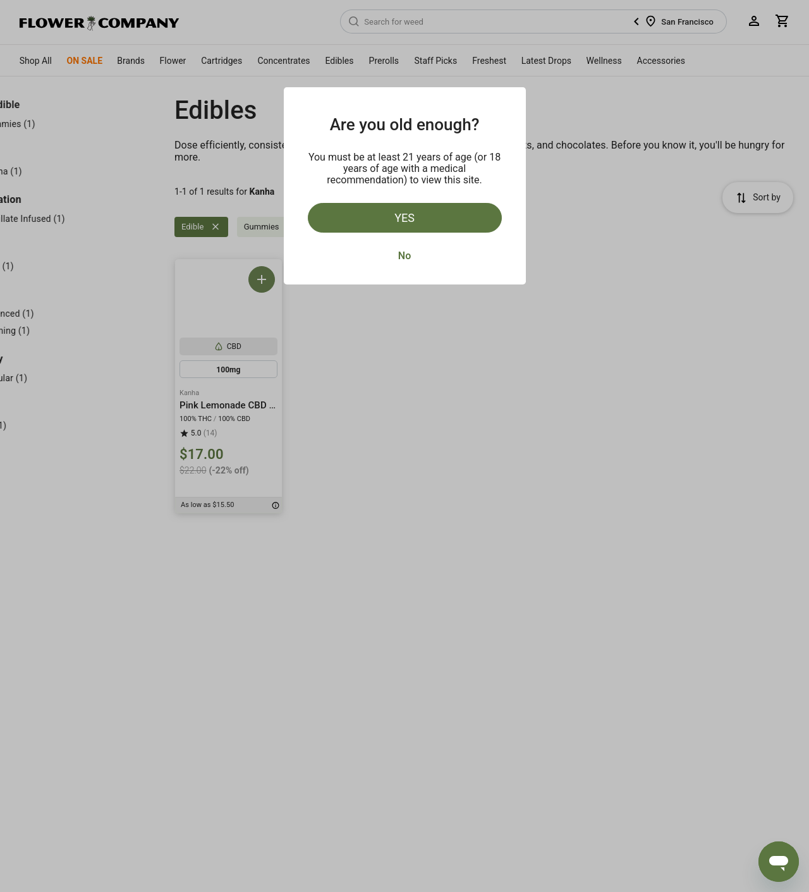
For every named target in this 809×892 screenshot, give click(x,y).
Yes (404, 217)
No (404, 256)
